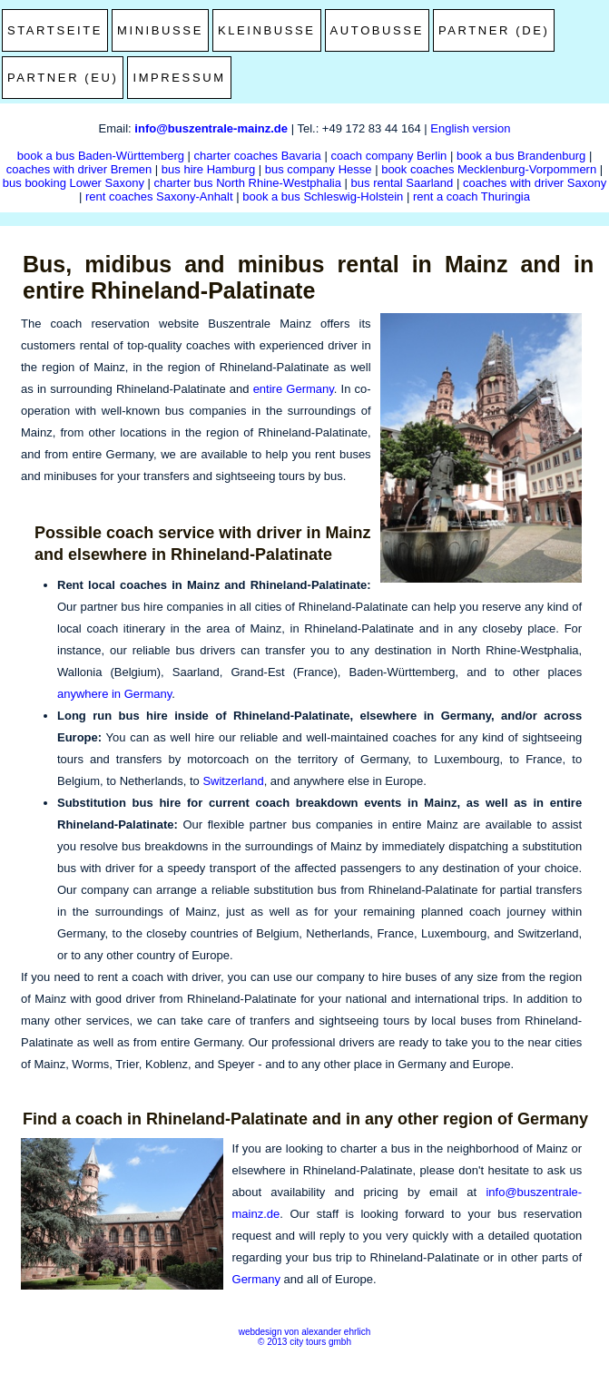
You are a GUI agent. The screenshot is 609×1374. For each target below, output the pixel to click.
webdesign (260, 1332)
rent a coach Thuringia (471, 196)
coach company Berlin (388, 155)
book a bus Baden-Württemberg (100, 155)
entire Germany (293, 389)
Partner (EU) (62, 77)
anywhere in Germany (114, 694)
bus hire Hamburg (208, 169)
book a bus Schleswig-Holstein (322, 196)
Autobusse (377, 30)
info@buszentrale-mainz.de (211, 128)
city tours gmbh (320, 1342)
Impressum (179, 77)
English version (470, 128)
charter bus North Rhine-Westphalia (247, 183)
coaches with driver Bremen (79, 169)
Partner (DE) (493, 30)
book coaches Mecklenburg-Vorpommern (488, 169)
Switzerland (232, 781)
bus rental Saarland (402, 183)
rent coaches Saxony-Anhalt (159, 196)
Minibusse (160, 30)
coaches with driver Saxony (534, 183)
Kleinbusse (267, 30)
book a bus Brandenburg (521, 155)
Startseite (55, 30)
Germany (256, 1279)
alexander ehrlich (335, 1332)
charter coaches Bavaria (257, 155)
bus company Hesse (318, 169)
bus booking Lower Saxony (73, 183)
